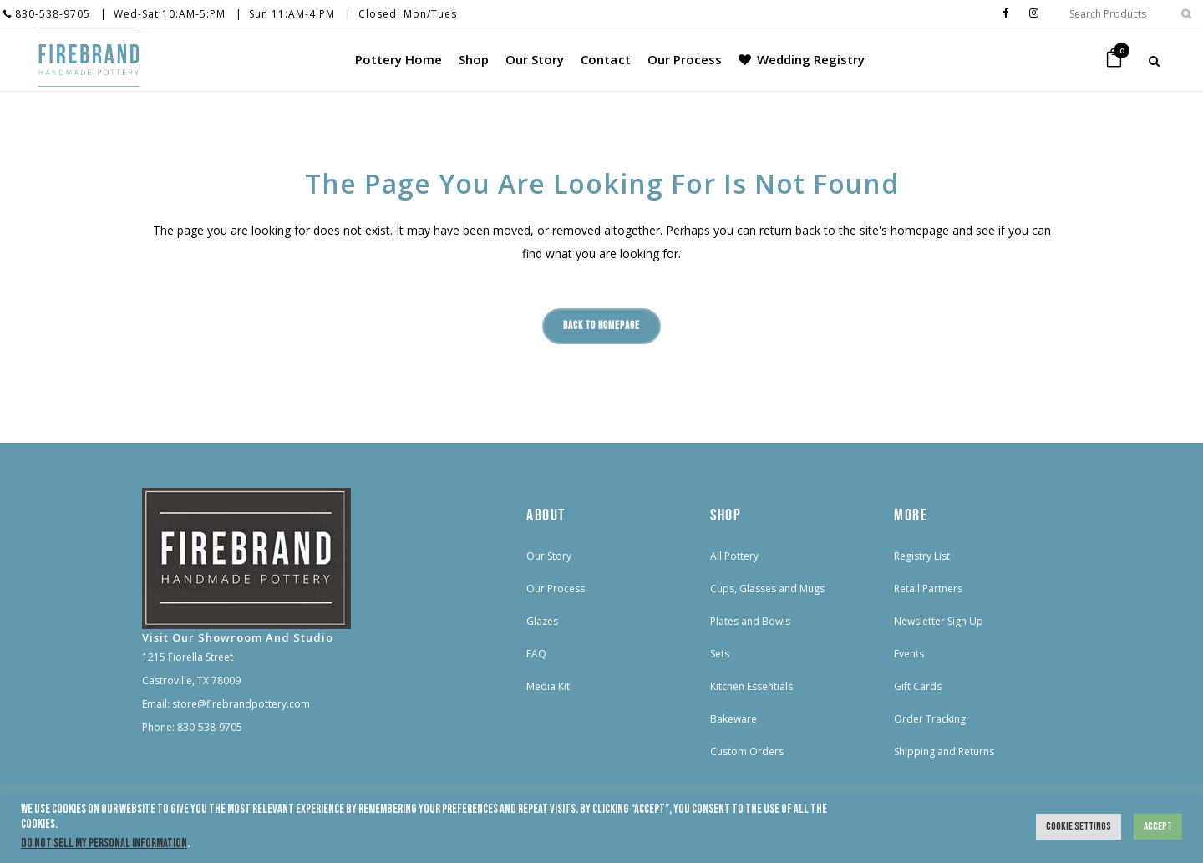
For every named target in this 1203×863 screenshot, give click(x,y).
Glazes (542, 621)
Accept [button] (1158, 826)
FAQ (536, 654)
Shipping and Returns (944, 751)
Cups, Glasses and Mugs (767, 588)
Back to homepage (601, 326)
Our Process (555, 588)
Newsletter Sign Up (938, 621)
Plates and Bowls (750, 621)
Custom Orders (747, 751)
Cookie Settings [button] (1078, 826)
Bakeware (733, 719)
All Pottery (734, 556)
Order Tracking (930, 719)
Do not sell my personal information (104, 843)
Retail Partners (928, 588)
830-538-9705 (46, 14)
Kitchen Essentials (751, 686)
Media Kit (548, 686)
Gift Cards (918, 686)
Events (909, 654)
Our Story (548, 556)
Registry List (922, 556)
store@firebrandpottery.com (241, 704)
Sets (719, 654)
